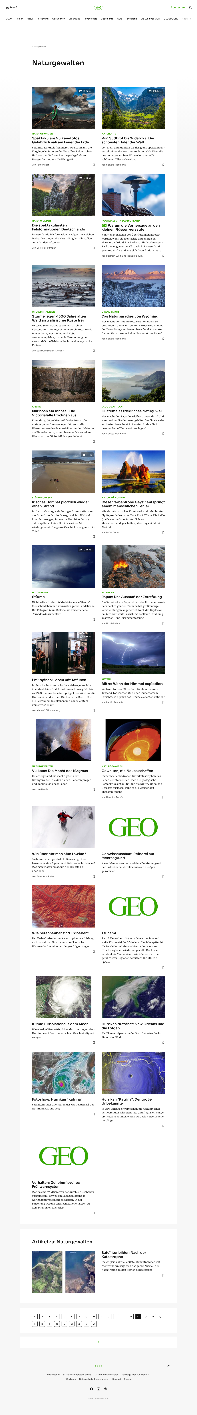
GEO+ (9, 18)
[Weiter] (190, 19)
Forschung (42, 18)
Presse (128, 1379)
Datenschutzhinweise (107, 1374)
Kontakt (116, 1379)
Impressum (53, 1374)
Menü (11, 7)
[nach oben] (169, 1366)
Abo (178, 7)
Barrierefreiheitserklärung (77, 1374)
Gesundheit (58, 18)
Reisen (19, 18)
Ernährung (74, 18)
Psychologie (90, 18)
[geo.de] (98, 7)
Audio (185, 18)
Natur (30, 18)
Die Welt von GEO (150, 18)
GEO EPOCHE (171, 18)
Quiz (119, 18)
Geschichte (107, 18)
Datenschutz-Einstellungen (94, 1379)
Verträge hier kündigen (134, 1374)
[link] (190, 7)
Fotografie (131, 18)
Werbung (71, 1379)
